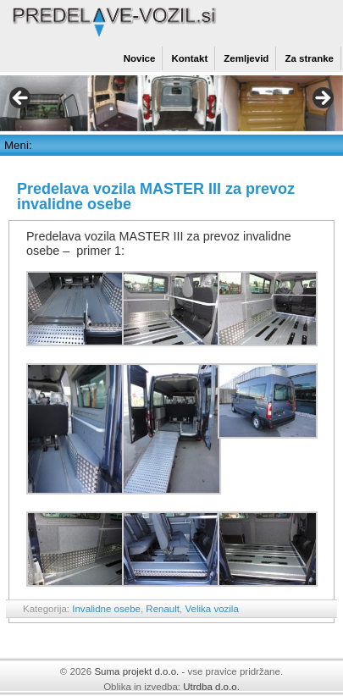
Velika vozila (211, 609)
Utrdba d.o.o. (211, 687)
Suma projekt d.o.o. (136, 671)
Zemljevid (246, 58)
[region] (171, 103)
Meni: (18, 145)
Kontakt (189, 58)
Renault (163, 609)
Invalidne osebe (106, 609)
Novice (140, 58)
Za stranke (309, 58)
